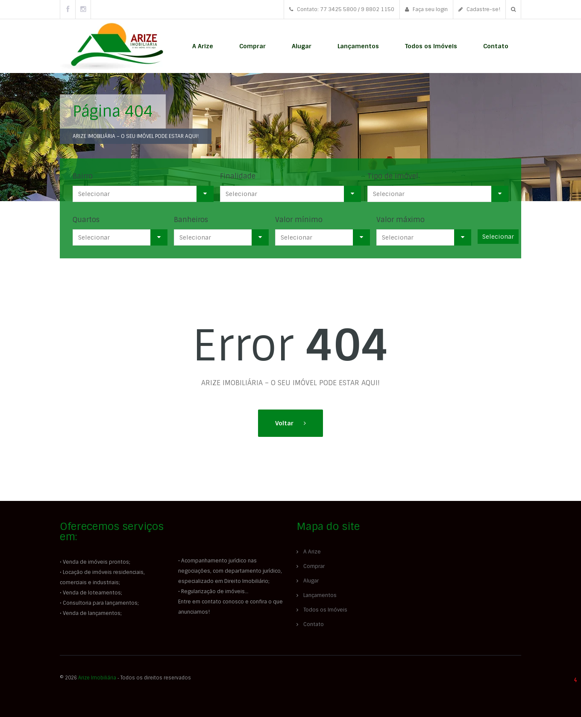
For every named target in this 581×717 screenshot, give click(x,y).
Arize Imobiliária (97, 678)
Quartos (86, 219)
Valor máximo (400, 219)
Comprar (252, 46)
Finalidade (237, 176)
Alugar (301, 46)
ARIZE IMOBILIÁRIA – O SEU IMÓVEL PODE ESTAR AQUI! (136, 136)
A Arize (202, 46)
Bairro (83, 176)
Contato (495, 46)
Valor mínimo (299, 219)
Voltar (285, 423)
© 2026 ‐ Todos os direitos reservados (126, 678)
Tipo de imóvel (392, 176)
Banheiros (191, 219)
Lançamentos (358, 46)
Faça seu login (426, 9)
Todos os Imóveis (431, 46)
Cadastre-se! (479, 9)
